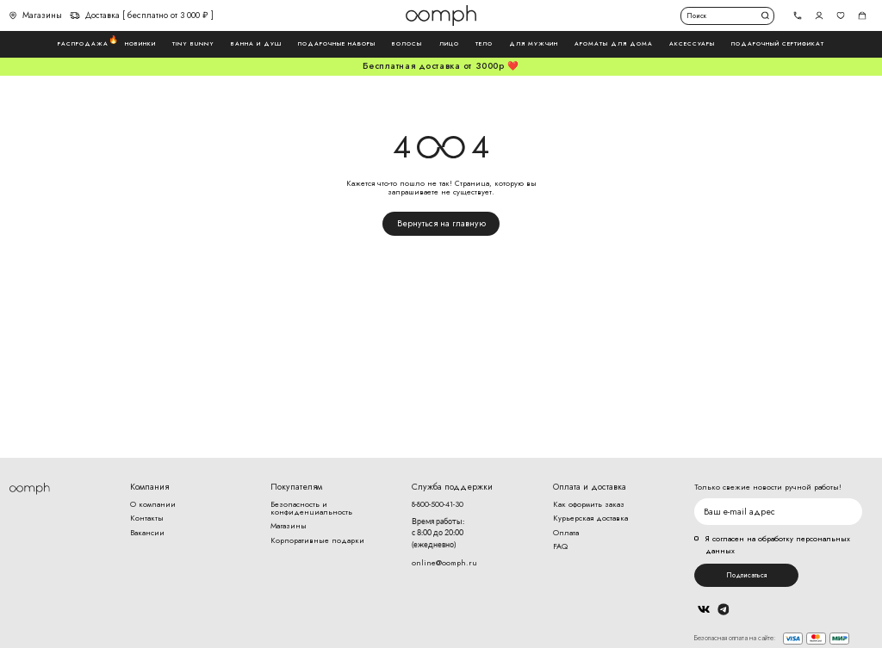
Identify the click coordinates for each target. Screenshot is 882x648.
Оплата (566, 532)
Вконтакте (704, 609)
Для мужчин (533, 44)
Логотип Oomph (441, 15)
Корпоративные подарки (317, 540)
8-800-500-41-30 (437, 504)
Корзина (862, 16)
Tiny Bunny (193, 44)
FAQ (560, 546)
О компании (153, 504)
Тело (484, 44)
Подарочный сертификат (777, 44)
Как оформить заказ (588, 504)
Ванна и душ (256, 44)
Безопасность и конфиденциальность (311, 507)
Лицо (449, 44)
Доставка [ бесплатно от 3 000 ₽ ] (142, 15)
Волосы (407, 44)
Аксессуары (692, 44)
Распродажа (83, 44)
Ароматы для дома (614, 44)
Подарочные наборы (337, 44)
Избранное (841, 16)
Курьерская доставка (590, 517)
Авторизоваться (819, 16)
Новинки (140, 44)
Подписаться (746, 575)
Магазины (35, 15)
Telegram (723, 610)
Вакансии (147, 532)
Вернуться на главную (441, 223)
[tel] (798, 16)
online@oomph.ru (444, 562)
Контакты (147, 517)
